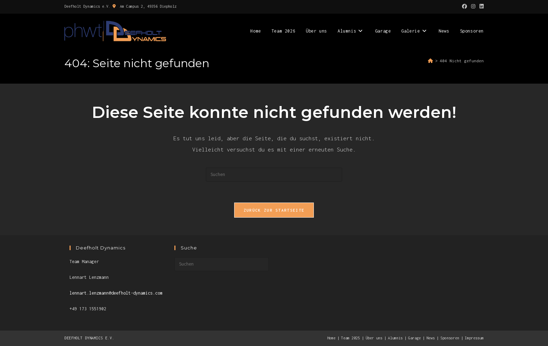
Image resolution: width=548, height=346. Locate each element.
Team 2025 (350, 338)
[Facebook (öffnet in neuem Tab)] (464, 6)
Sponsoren (449, 338)
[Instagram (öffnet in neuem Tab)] (473, 6)
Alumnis (395, 338)
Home (331, 338)
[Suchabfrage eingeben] (274, 175)
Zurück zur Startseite (274, 210)
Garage (414, 338)
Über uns (374, 338)
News (430, 338)
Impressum (474, 338)
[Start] (430, 60)
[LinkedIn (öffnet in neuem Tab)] (480, 6)
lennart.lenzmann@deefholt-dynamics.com (116, 293)
